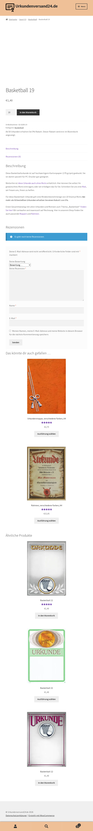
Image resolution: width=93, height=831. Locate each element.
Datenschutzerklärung (16, 815)
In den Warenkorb (28, 112)
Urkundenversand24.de (36, 6)
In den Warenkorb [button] (46, 615)
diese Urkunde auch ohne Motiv (32, 183)
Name (12, 305)
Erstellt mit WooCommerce (41, 815)
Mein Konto (15, 826)
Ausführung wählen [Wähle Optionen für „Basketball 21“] (46, 699)
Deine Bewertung (17, 261)
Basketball (32, 19)
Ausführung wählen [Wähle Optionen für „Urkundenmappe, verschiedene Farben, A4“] (46, 433)
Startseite (13, 19)
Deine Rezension (17, 268)
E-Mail (13, 318)
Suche (46, 826)
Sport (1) (22, 19)
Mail (84, 186)
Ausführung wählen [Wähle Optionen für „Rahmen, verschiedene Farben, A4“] (46, 520)
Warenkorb (71, 824)
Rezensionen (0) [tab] (13, 156)
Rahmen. (35, 213)
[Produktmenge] (10, 112)
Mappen (23, 213)
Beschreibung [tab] (12, 148)
